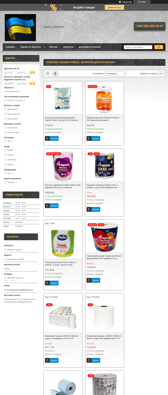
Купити (54, 138)
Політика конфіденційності (101, 392)
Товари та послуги (30, 47)
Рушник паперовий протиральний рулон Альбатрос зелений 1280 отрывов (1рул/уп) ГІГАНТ (102, 338)
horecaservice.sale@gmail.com (20, 290)
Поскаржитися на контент (80, 392)
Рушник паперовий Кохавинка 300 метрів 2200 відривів (144, 337)
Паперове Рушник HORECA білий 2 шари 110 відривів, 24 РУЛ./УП (61, 266)
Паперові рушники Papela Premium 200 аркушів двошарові (102, 119)
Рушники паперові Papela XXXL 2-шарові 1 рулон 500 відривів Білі (61, 186)
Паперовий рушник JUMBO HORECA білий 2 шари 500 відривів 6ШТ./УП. (103, 266)
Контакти (68, 47)
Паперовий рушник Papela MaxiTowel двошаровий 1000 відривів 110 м (145, 186)
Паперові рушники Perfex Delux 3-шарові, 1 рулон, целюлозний (102, 192)
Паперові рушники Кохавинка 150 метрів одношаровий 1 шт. (143, 259)
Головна (10, 47)
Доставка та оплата (90, 47)
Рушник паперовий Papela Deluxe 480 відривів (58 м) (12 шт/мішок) (145, 119)
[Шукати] (158, 47)
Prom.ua (97, 387)
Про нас (53, 47)
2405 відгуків (127, 2)
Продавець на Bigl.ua (84, 390)
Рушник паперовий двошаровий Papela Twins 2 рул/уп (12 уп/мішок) (61, 119)
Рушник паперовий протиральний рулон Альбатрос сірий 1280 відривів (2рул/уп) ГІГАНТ (62, 338)
